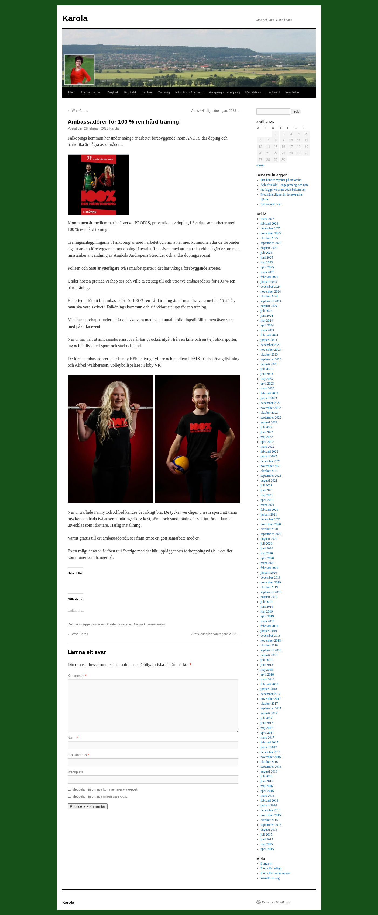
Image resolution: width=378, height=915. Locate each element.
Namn (73, 738)
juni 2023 (267, 374)
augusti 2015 (269, 829)
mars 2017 (267, 737)
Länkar (147, 92)
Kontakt (130, 92)
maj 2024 (267, 320)
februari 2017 (269, 742)
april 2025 (267, 267)
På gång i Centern (189, 92)
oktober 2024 (269, 296)
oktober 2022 (269, 413)
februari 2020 (269, 568)
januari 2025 (269, 282)
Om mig (163, 92)
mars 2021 (267, 505)
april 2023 (267, 383)
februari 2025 (269, 277)
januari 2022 (269, 456)
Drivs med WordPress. (276, 902)
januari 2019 (269, 631)
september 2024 (271, 301)
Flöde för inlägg (271, 868)
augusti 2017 (269, 713)
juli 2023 (266, 369)
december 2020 (271, 519)
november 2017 (271, 699)
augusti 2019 (269, 597)
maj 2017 (267, 728)
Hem (71, 92)
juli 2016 (266, 776)
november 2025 (271, 233)
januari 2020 (269, 573)
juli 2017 (266, 718)
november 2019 (271, 582)
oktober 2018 (269, 645)
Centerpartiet (91, 92)
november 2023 (271, 350)
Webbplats (75, 772)
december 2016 (271, 752)
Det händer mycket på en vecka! (282, 180)
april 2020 (267, 558)
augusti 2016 (269, 771)
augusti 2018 (269, 655)
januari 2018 (269, 689)
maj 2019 (267, 611)
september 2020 (271, 534)
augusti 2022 (269, 422)
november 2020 (271, 524)
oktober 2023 (269, 354)
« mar (260, 165)
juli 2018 (266, 660)
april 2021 (267, 500)
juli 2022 (266, 427)
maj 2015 (267, 844)
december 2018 (271, 636)
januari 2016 (269, 805)
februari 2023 (269, 393)
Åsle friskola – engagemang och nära (285, 185)
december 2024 (271, 286)
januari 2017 (269, 747)
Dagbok (113, 92)
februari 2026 (269, 223)
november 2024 (271, 291)
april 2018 (267, 674)
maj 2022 (267, 437)
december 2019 (271, 577)
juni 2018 (267, 665)
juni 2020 (267, 548)
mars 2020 (267, 563)
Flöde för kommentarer (276, 873)
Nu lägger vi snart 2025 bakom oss (283, 190)
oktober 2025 (269, 238)
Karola (74, 18)
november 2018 (271, 640)
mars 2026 (267, 219)
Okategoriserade (119, 624)
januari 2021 (269, 514)
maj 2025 (267, 262)
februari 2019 (269, 626)
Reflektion (253, 92)
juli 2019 (266, 602)
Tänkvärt (273, 92)
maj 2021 (267, 495)
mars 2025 (267, 272)
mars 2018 (267, 679)
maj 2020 (267, 553)
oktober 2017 (269, 703)
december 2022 (271, 403)
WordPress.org (270, 878)
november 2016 (271, 757)
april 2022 (267, 442)
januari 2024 (269, 340)
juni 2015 (267, 839)
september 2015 (271, 825)
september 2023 (271, 359)
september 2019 (271, 592)
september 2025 (271, 243)
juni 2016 (267, 781)
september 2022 (271, 417)
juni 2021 (267, 490)
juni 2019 (267, 606)
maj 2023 (267, 379)
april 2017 (267, 733)
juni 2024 (267, 316)
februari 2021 (269, 510)
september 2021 (271, 476)
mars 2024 (267, 330)
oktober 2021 (269, 471)
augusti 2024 (269, 306)
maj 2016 (267, 786)
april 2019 (267, 616)
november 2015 (271, 815)
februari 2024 (269, 335)
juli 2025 (266, 253)
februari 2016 (269, 800)
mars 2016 (267, 796)
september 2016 (271, 766)
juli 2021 (266, 485)
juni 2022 (267, 432)
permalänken (155, 624)
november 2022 (271, 408)
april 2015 (267, 849)
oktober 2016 (269, 762)
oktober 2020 (269, 529)
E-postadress (78, 755)
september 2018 (271, 650)
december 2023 (271, 345)
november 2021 (271, 466)
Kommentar (77, 676)
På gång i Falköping (224, 92)
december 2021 (271, 461)
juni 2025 (267, 257)
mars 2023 (267, 388)
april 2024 (267, 325)
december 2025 (271, 228)
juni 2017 (267, 723)
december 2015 (271, 810)
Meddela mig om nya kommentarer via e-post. (105, 789)
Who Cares (78, 111)
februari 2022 (269, 451)
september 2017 (271, 708)
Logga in (266, 863)
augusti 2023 (269, 364)
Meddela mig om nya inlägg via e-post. (100, 796)
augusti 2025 (269, 248)
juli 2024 (266, 311)
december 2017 (271, 694)
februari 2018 (269, 684)
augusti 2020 (269, 539)
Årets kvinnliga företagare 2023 (215, 111)
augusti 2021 (269, 480)
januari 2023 (269, 398)
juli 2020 (266, 543)
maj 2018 (267, 670)
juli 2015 (266, 834)
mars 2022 (267, 446)
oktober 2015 (269, 820)
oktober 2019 (269, 587)
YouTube (292, 92)
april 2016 (267, 791)
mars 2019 (267, 621)
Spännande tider (271, 204)
